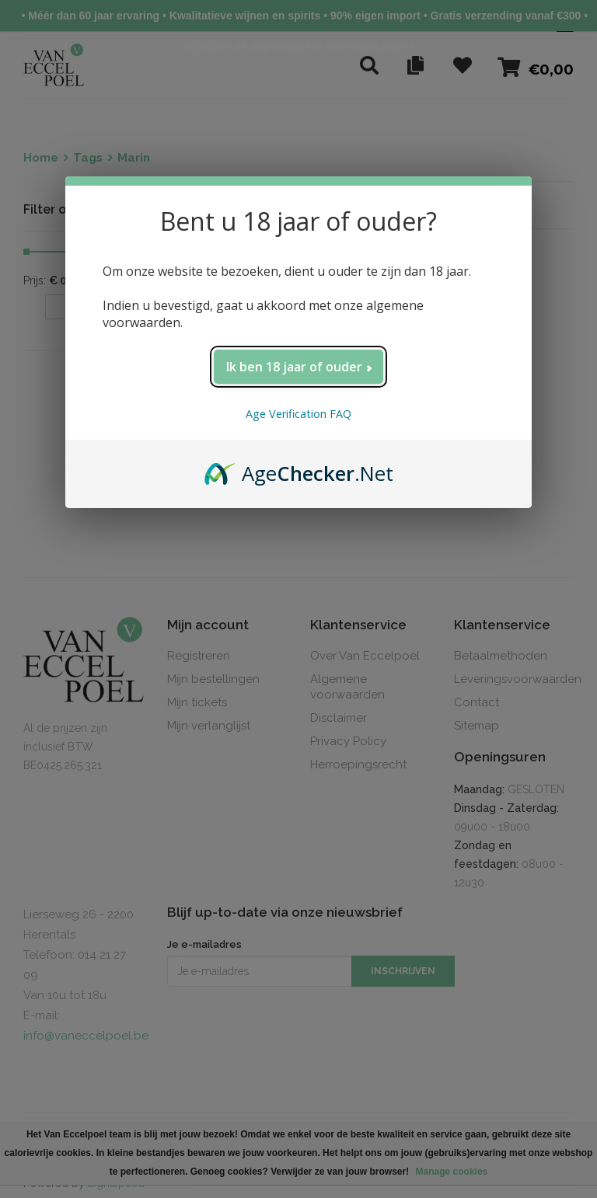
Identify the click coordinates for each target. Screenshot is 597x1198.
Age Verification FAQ (298, 413)
